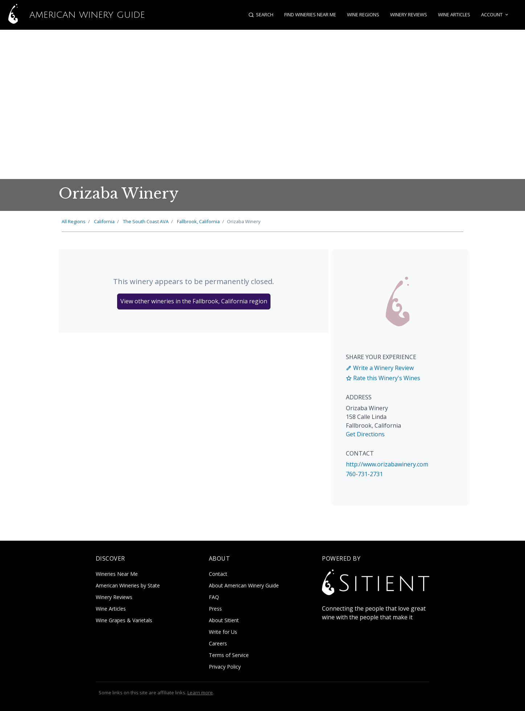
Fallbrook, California (198, 221)
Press (215, 608)
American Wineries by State (128, 585)
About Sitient (224, 620)
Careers (218, 643)
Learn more (200, 692)
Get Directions (365, 434)
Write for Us (223, 631)
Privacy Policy (225, 666)
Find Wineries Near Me (310, 14)
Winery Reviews (408, 14)
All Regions (74, 221)
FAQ (214, 597)
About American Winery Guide (244, 585)
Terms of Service (229, 655)
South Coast (146, 221)
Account (495, 14)
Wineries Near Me (117, 573)
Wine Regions (363, 14)
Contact (218, 573)
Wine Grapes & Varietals (124, 620)
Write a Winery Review (380, 368)
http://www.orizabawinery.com (387, 464)
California (104, 221)
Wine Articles (454, 14)
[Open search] (260, 15)
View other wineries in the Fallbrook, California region (193, 301)
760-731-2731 (364, 474)
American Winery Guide (72, 15)
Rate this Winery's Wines (383, 378)
